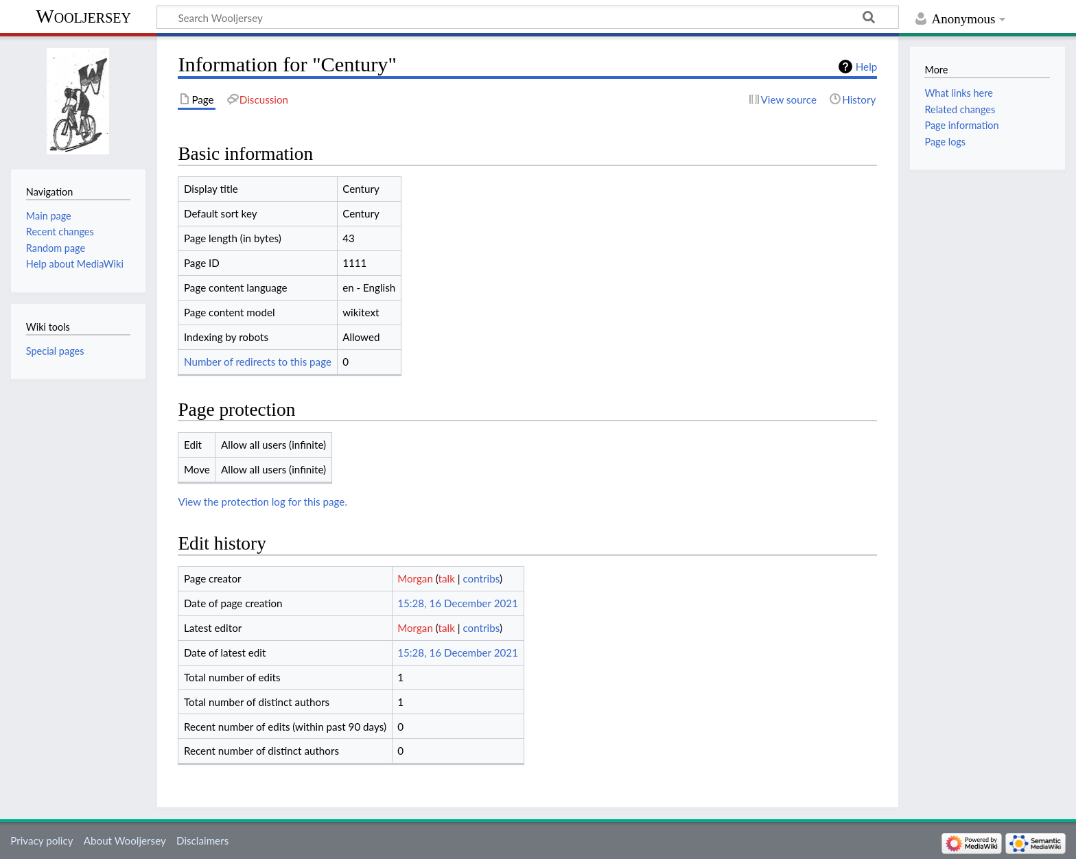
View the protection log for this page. (262, 501)
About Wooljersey (125, 840)
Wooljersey (83, 16)
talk (446, 578)
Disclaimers (202, 840)
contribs (481, 578)
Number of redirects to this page (257, 361)
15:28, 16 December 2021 (457, 603)
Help (866, 66)
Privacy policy (41, 840)
